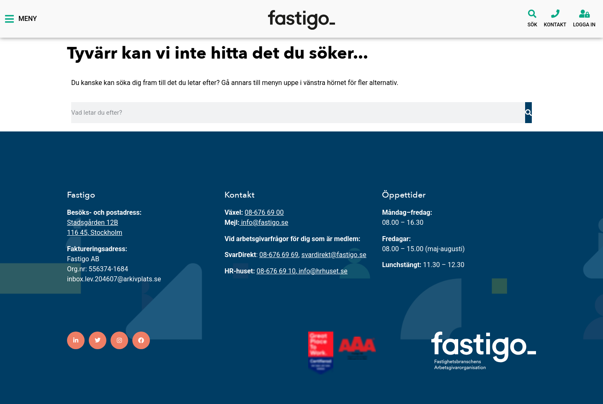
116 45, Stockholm (94, 233)
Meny (27, 19)
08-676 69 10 (276, 271)
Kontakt (555, 25)
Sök (532, 25)
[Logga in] (584, 14)
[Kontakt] (555, 14)
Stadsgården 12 (90, 222)
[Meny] (9, 19)
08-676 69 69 (278, 255)
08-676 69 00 (264, 212)
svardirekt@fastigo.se (334, 255)
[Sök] (532, 14)
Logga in (584, 25)
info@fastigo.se (265, 222)
